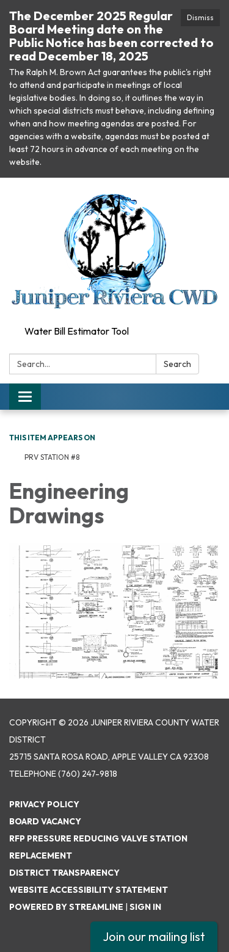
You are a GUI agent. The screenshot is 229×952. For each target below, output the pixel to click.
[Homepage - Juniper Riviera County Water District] (114, 249)
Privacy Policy (44, 804)
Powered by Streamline (66, 906)
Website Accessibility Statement (88, 889)
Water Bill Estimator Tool (76, 331)
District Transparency (64, 872)
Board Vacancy (45, 821)
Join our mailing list (154, 936)
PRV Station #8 (51, 457)
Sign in (145, 906)
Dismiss (200, 17)
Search (177, 363)
